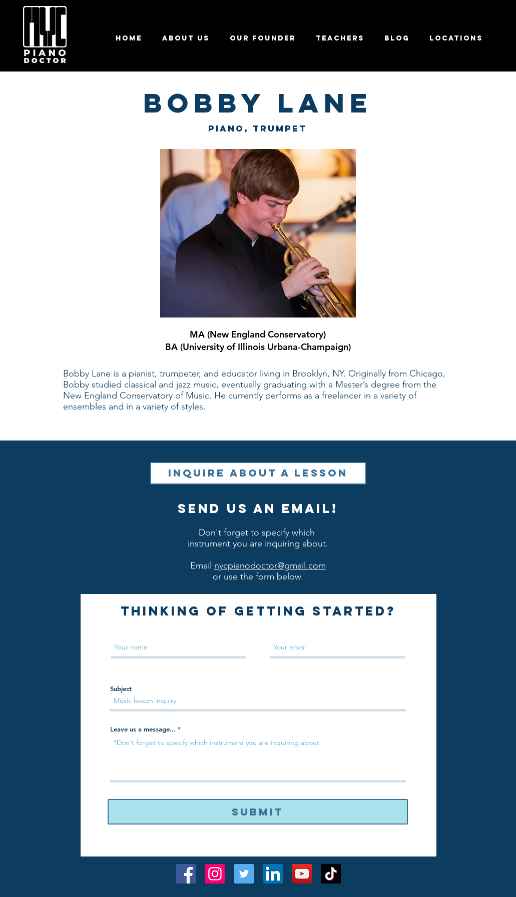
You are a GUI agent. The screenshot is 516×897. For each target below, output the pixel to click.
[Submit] (258, 811)
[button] (340, 38)
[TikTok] (331, 874)
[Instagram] (215, 874)
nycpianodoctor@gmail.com (270, 565)
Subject (121, 689)
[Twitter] (244, 874)
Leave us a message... (143, 729)
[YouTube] (302, 874)
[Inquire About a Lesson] (258, 473)
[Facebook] (186, 874)
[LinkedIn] (273, 874)
